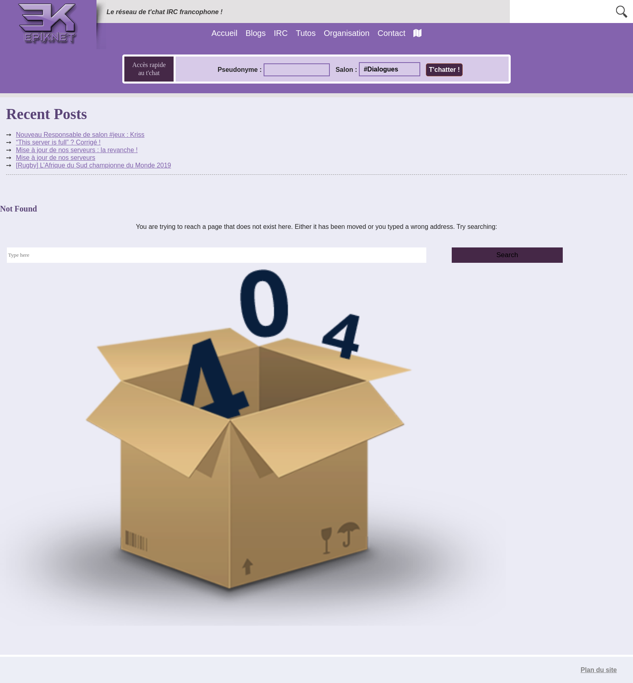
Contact (391, 33)
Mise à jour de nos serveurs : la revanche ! (76, 150)
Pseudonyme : (240, 69)
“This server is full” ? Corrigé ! (58, 142)
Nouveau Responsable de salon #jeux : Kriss (80, 134)
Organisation (346, 33)
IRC (280, 33)
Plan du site (599, 669)
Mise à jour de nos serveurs (55, 157)
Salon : (346, 69)
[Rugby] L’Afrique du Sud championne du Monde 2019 (93, 165)
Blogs (255, 33)
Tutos (306, 33)
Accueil (224, 33)
